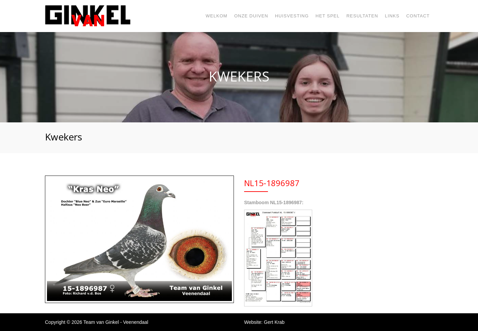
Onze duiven (251, 15)
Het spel (328, 15)
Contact (418, 15)
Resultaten (362, 15)
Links (392, 15)
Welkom (216, 15)
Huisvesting (292, 15)
